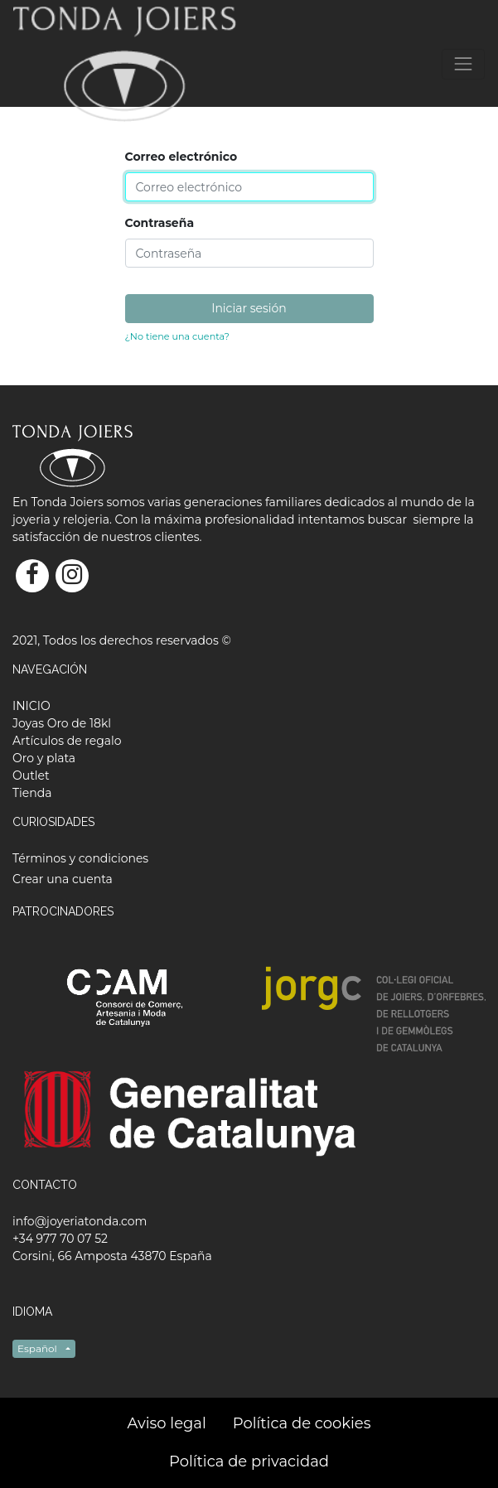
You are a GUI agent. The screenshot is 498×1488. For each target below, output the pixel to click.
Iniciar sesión (249, 308)
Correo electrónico (181, 156)
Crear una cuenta (62, 879)
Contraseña (160, 222)
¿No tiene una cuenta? (177, 336)
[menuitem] (31, 705)
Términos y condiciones (80, 858)
